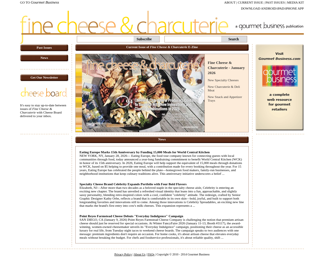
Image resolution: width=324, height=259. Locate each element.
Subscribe (144, 39)
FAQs (150, 254)
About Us (140, 254)
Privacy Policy (123, 254)
